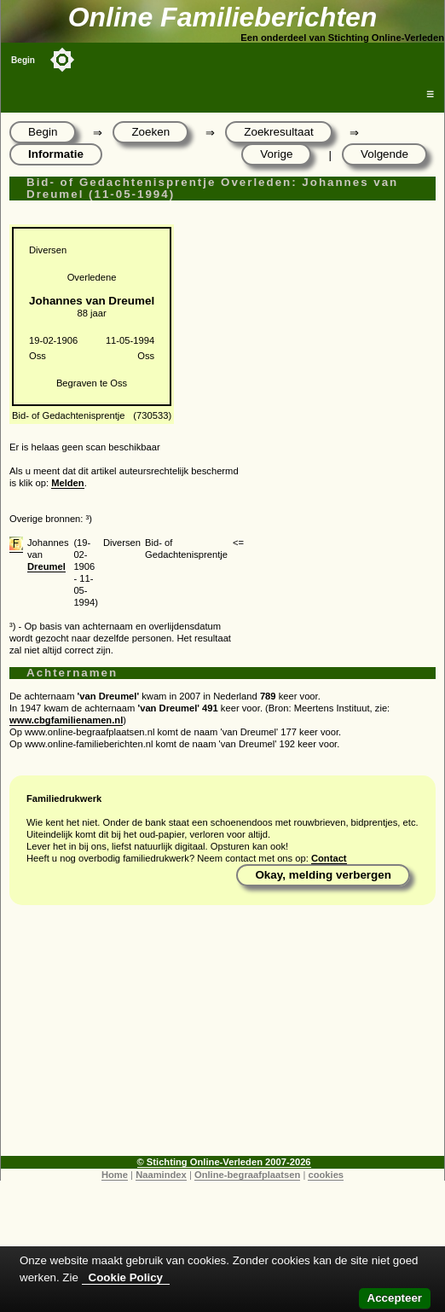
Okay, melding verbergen (323, 874)
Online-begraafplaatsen (247, 1175)
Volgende (384, 154)
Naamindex (161, 1175)
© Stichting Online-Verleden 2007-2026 (224, 1162)
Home (114, 1175)
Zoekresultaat (278, 131)
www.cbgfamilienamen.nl (66, 720)
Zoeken (150, 131)
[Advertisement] (222, 1036)
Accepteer (394, 1298)
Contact (329, 858)
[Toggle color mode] (62, 60)
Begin (23, 60)
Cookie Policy (126, 1277)
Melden (67, 483)
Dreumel (46, 566)
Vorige (276, 154)
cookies (326, 1175)
